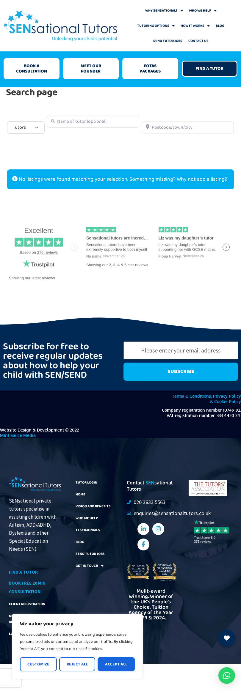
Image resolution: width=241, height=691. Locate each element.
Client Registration (25, 603)
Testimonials (86, 530)
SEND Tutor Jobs (167, 41)
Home (80, 494)
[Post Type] (26, 127)
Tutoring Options (156, 26)
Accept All (116, 664)
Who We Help (203, 10)
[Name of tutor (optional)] (93, 122)
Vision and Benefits (91, 506)
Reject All (77, 664)
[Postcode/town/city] (188, 127)
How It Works (195, 26)
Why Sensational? (164, 10)
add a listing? (211, 179)
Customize (38, 664)
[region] (77, 646)
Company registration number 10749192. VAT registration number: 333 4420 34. (201, 412)
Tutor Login (86, 482)
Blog (220, 26)
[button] (226, 675)
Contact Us (198, 41)
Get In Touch (88, 565)
